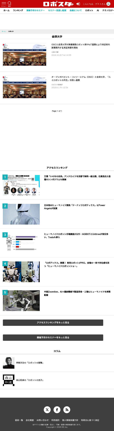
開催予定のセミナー (35, 10)
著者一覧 (19, 420)
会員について (76, 10)
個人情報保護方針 (70, 420)
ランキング (18, 10)
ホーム (6, 10)
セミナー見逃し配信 (57, 10)
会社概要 (30, 420)
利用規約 (55, 420)
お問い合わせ (43, 420)
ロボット (89, 10)
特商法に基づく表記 (90, 420)
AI (98, 10)
